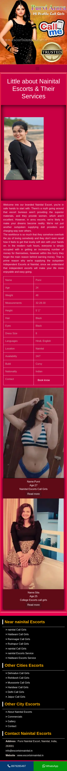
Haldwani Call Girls (17, 634)
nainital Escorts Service (20, 653)
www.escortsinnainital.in (30, 755)
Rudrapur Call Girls (17, 643)
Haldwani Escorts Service (21, 658)
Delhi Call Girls (15, 692)
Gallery (11, 721)
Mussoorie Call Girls (18, 682)
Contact (11, 726)
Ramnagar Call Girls (18, 639)
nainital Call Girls (16, 629)
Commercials (14, 716)
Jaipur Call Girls (15, 696)
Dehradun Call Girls (17, 673)
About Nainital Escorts (19, 712)
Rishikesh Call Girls (17, 678)
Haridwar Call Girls (17, 687)
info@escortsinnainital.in (19, 750)
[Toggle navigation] (49, 68)
